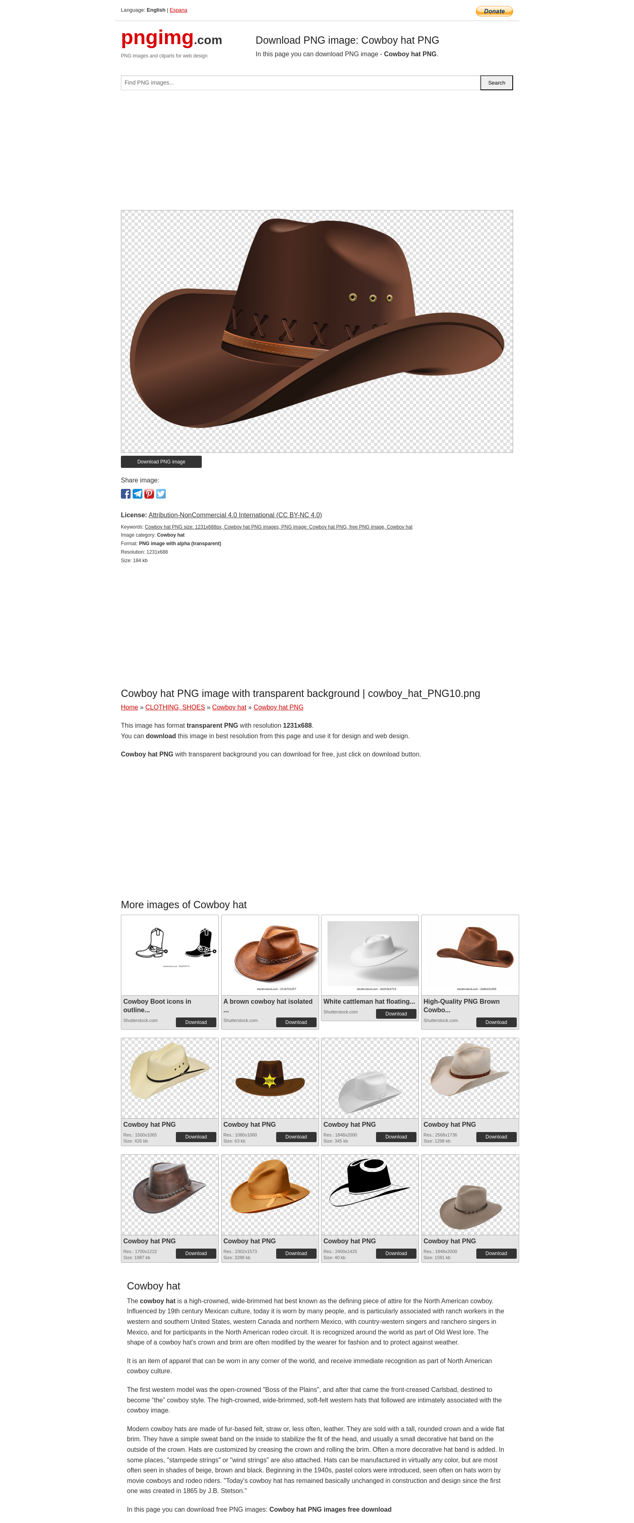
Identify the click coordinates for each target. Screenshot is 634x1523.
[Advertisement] (317, 153)
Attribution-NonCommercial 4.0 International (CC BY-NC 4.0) (235, 515)
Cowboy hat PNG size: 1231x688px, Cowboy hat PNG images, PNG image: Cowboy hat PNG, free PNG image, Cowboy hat (278, 527)
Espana (178, 10)
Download (196, 1022)
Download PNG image (161, 462)
